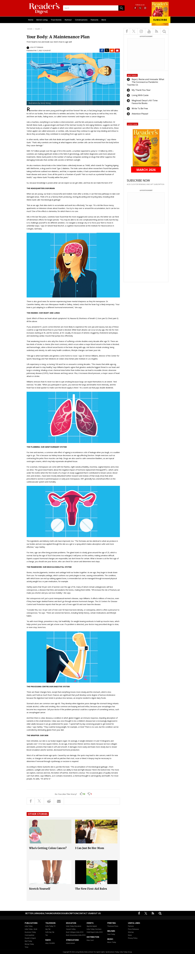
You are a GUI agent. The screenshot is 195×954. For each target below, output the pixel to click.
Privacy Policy (132, 938)
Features (94, 20)
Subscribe (160, 19)
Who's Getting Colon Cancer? (48, 848)
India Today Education (73, 926)
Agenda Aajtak (92, 926)
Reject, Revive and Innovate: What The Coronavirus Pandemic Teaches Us (145, 82)
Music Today (111, 942)
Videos (59, 913)
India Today (29, 926)
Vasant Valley (71, 929)
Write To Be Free (140, 108)
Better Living (42, 20)
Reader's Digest (30, 938)
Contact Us (84, 913)
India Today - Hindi (31, 929)
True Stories (56, 20)
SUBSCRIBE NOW (138, 180)
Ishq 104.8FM (50, 943)
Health (43, 913)
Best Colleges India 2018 (74, 932)
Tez (46, 935)
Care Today (111, 934)
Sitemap (131, 932)
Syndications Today (112, 952)
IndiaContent (70, 943)
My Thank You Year (141, 90)
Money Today (29, 944)
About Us (96, 913)
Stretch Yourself (39, 888)
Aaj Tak (47, 929)
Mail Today (28, 941)
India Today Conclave (94, 929)
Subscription (70, 913)
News (130, 935)
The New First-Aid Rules (91, 888)
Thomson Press (112, 926)
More (103, 20)
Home (30, 20)
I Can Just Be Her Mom (89, 848)
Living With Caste (140, 95)
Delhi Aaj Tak (49, 932)
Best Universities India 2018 (75, 935)
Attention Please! (140, 113)
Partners (131, 926)
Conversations (81, 20)
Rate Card (90, 940)
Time (26, 947)
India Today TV (50, 926)
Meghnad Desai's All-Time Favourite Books (145, 102)
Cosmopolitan (29, 935)
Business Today (30, 932)
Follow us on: (140, 5)
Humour (68, 20)
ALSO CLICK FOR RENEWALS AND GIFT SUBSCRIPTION (145, 184)
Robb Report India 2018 (94, 932)
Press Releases (133, 929)
